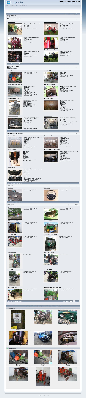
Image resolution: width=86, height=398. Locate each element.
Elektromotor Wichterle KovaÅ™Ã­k (15, 84)
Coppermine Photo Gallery (45, 395)
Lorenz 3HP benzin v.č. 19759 (50, 22)
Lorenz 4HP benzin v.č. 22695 (50, 35)
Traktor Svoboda (11, 22)
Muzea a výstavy (10, 204)
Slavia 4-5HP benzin (48, 116)
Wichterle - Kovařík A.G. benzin (14, 98)
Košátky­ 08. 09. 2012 (48, 220)
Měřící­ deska (10, 188)
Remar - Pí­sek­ (11, 70)
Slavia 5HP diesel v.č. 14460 (49, 49)
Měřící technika (10, 185)
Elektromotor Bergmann (13, 116)
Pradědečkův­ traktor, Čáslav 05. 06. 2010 (52, 287)
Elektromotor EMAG (12, 149)
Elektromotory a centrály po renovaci (15, 133)
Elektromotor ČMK (11, 167)
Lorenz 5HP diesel (11, 49)
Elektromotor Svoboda (48, 98)
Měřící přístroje (47, 188)
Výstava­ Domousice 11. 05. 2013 (14, 207)
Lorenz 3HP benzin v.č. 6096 (13, 35)
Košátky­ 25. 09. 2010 (48, 269)
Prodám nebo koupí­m (11, 15)
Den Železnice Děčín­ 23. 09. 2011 (50, 234)
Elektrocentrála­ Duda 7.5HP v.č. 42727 (52, 149)
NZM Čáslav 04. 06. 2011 (49, 252)
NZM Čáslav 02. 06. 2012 (13, 220)
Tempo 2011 (10, 269)
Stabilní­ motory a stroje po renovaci (14, 18)
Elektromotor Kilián (12, 135)
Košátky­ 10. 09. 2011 (12, 252)
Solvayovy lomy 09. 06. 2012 (50, 207)
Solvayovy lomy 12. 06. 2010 (14, 287)
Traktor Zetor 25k (47, 70)
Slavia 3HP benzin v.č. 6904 (49, 84)
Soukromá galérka (11, 303)
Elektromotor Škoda (48, 135)
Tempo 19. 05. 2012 (12, 234)
